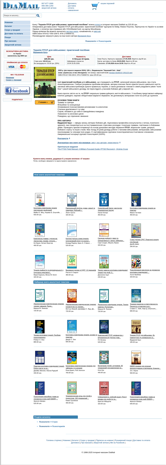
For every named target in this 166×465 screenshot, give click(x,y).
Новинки (9, 22)
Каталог (8, 26)
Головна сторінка (53, 440)
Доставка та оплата (14, 33)
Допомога (72, 3)
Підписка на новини (105, 440)
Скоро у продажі (12, 30)
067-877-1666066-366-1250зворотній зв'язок (49, 5)
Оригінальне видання (68, 147)
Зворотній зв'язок (13, 45)
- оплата (70, 8)
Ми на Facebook (117, 443)
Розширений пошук (123, 440)
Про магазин (10, 41)
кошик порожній (107, 3)
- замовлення (73, 10)
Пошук (8, 37)
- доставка (71, 6)
